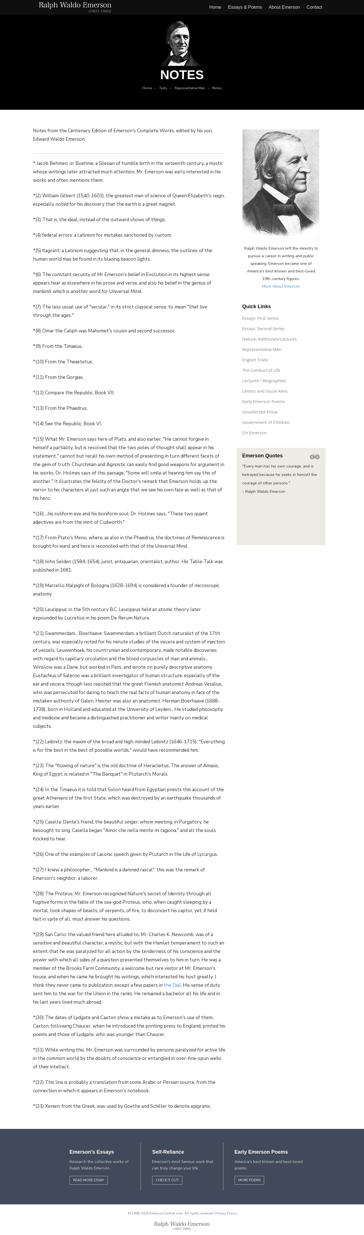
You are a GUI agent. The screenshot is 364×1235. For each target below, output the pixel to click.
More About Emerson (281, 286)
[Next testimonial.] (317, 457)
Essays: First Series (260, 318)
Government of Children (266, 422)
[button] (312, 457)
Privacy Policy (226, 1213)
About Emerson (284, 7)
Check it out (167, 1180)
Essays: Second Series (263, 328)
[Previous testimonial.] (312, 457)
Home (215, 7)
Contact (314, 7)
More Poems (249, 1180)
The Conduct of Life (261, 370)
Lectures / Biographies (264, 380)
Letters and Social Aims (265, 391)
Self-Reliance (168, 1152)
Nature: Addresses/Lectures (269, 339)
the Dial (172, 985)
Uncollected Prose (260, 412)
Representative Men (262, 349)
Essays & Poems (245, 7)
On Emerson (254, 432)
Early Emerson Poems (263, 401)
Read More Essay (88, 1180)
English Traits (255, 360)
